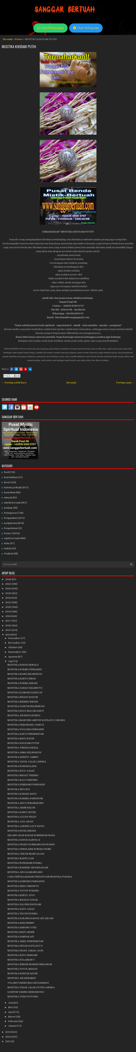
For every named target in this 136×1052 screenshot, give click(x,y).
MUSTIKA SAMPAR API (20, 936)
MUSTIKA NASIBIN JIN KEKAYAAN (27, 867)
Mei (10, 1007)
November (14, 642)
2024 (8, 588)
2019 (8, 611)
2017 (8, 620)
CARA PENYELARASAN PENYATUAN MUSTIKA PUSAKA (39, 876)
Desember (14, 638)
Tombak (8, 553)
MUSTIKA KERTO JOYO (21, 895)
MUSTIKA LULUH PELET (22, 816)
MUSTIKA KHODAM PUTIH (19, 46)
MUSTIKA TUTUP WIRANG (23, 890)
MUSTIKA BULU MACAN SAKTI (25, 711)
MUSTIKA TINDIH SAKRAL (22, 747)
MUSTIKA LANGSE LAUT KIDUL (26, 826)
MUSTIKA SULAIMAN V (21, 959)
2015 (8, 630)
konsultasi (10, 492)
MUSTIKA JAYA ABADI (20, 821)
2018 (8, 616)
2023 (8, 593)
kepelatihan (10, 477)
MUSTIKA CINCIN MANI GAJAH (25, 853)
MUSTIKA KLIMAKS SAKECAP (24, 692)
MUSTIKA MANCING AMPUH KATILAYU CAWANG (36, 720)
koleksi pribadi (12, 487)
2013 (8, 1032)
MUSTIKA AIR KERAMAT (21, 978)
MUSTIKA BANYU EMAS (21, 678)
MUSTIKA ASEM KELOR (21, 807)
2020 (8, 607)
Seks (6, 543)
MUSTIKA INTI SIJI (18, 789)
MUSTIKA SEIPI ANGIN (20, 932)
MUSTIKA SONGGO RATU (22, 794)
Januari (12, 1026)
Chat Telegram (86, 28)
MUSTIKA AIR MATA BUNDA (23, 715)
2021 (8, 602)
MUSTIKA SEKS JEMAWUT (23, 886)
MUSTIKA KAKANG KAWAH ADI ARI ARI (30, 918)
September (15, 652)
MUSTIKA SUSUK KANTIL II (23, 840)
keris (7, 482)
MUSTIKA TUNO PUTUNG (22, 996)
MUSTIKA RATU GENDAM (22, 955)
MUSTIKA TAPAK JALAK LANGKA (26, 761)
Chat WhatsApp (50, 28)
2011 (8, 1041)
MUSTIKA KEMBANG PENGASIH (26, 784)
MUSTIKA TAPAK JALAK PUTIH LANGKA (31, 987)
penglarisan (11, 523)
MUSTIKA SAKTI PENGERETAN (25, 734)
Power (19, 39)
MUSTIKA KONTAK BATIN (22, 973)
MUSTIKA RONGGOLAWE (22, 766)
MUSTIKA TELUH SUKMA (22, 913)
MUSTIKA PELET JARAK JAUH (25, 950)
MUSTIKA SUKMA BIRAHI (22, 683)
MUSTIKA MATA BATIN (20, 738)
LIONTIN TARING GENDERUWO (25, 992)
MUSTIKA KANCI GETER (21, 812)
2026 (8, 579)
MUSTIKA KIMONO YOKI (22, 927)
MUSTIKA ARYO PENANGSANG (25, 803)
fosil (6, 472)
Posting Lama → (125, 382)
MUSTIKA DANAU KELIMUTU (24, 688)
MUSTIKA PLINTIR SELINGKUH (26, 706)
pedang (8, 507)
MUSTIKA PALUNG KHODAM (24, 904)
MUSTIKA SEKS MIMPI (20, 923)
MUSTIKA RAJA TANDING (22, 780)
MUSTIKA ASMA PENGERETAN (25, 941)
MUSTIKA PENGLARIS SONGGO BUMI (29, 849)
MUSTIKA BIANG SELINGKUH (24, 674)
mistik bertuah (12, 502)
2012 (8, 1036)
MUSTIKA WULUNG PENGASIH (25, 729)
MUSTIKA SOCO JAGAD (21, 770)
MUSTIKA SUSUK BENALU (23, 664)
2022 (8, 598)
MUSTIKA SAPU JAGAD (21, 909)
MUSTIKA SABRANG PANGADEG (26, 881)
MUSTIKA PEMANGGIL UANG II (25, 724)
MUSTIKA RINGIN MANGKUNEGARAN (29, 964)
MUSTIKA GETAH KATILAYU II (25, 945)
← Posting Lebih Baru (14, 382)
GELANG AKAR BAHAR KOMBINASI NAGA (31, 835)
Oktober (13, 647)
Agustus (13, 656)
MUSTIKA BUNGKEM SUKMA (24, 863)
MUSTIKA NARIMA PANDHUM (25, 798)
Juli (10, 661)
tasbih (7, 548)
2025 (8, 584)
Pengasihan (10, 518)
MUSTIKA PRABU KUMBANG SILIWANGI (31, 844)
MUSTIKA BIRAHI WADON (22, 697)
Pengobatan (10, 528)
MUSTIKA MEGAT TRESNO (22, 775)
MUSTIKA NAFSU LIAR (20, 858)
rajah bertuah (11, 538)
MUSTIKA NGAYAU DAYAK (22, 899)
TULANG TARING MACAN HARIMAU (28, 982)
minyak (8, 497)
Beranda (7, 39)
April (11, 1012)
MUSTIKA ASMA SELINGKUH (24, 752)
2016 (8, 625)
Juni (11, 1002)
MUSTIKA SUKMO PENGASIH (24, 669)
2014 (8, 634)
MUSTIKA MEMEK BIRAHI (22, 701)
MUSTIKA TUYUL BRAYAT (22, 969)
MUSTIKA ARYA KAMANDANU (25, 872)
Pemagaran (10, 513)
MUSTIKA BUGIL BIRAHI (21, 830)
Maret (12, 1016)
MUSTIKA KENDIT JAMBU (22, 757)
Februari (13, 1021)
